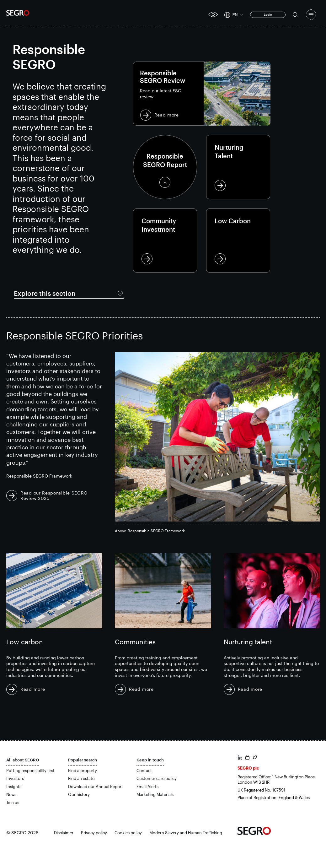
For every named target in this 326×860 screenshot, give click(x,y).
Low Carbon (238, 240)
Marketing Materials (155, 794)
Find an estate (81, 778)
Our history (79, 794)
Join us (12, 802)
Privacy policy (94, 832)
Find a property (82, 770)
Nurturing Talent (238, 167)
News (11, 794)
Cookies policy (128, 832)
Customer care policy (156, 778)
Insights (13, 786)
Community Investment (165, 240)
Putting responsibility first (30, 770)
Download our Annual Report (95, 786)
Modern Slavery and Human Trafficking (185, 832)
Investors (15, 778)
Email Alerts (147, 786)
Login (268, 14)
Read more (201, 94)
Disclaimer (63, 832)
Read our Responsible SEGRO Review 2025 (54, 495)
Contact (144, 770)
